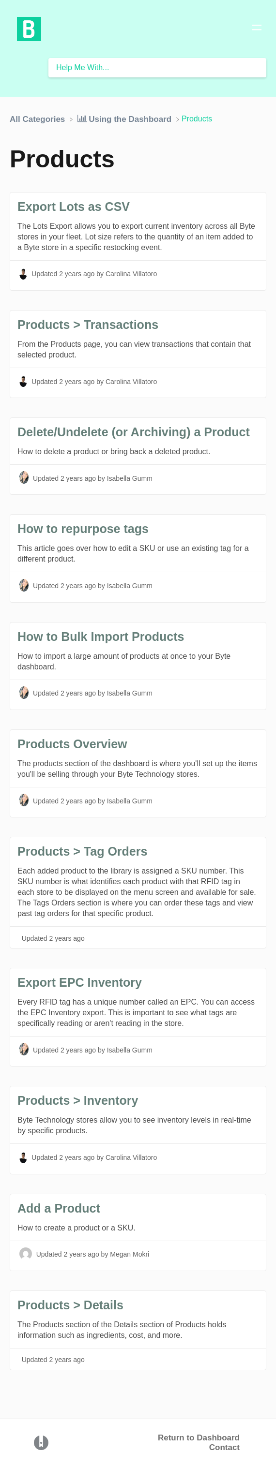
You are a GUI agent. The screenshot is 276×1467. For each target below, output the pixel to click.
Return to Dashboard (199, 1437)
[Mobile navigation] (256, 29)
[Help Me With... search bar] (157, 67)
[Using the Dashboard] (125, 118)
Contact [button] (224, 1447)
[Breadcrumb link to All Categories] (38, 118)
